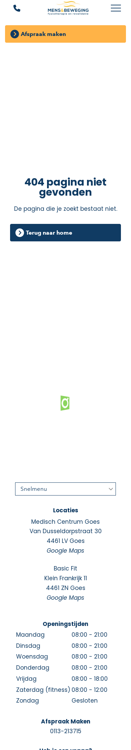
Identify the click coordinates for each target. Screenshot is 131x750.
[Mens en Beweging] (68, 8)
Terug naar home (49, 232)
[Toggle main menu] (115, 8)
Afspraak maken (43, 34)
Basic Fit (65, 583)
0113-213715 (65, 731)
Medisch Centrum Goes (65, 537)
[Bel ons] (12, 8)
